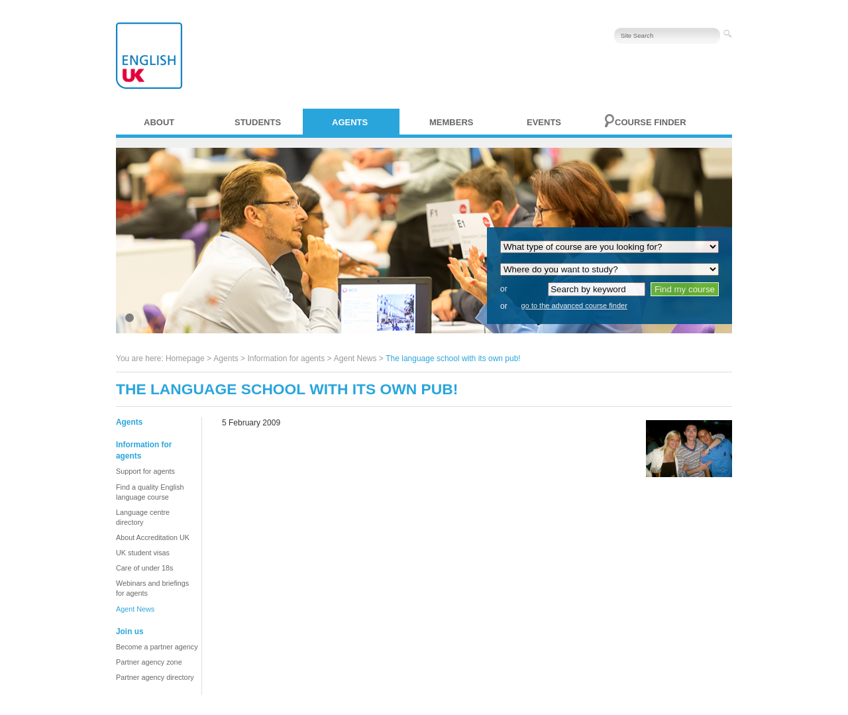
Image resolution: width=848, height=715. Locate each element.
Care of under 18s (144, 568)
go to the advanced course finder (574, 305)
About (159, 122)
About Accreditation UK (152, 537)
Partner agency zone (149, 662)
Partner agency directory (155, 677)
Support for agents (145, 471)
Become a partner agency (157, 647)
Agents (350, 122)
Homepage (185, 358)
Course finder (650, 122)
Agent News (355, 358)
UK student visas (143, 553)
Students (258, 122)
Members (451, 122)
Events (544, 122)
